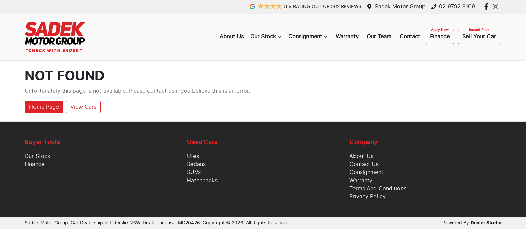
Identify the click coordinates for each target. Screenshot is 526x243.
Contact (409, 36)
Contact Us (364, 164)
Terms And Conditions (377, 188)
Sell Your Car (479, 36)
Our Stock (266, 36)
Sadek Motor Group (400, 6)
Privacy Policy (367, 196)
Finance (440, 36)
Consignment (308, 36)
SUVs (194, 172)
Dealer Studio (486, 223)
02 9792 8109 (457, 6)
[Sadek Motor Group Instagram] (496, 6)
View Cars (83, 107)
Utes (193, 156)
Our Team (379, 36)
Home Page (44, 107)
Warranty (347, 36)
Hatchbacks (202, 180)
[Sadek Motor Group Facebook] (487, 6)
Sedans (196, 164)
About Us (232, 36)
